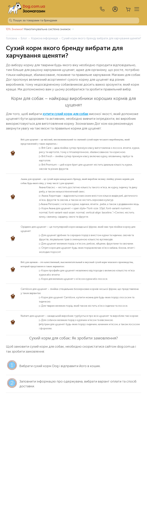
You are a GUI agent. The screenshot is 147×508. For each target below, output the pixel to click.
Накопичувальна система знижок (40, 29)
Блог (24, 38)
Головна (11, 38)
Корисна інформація (44, 38)
